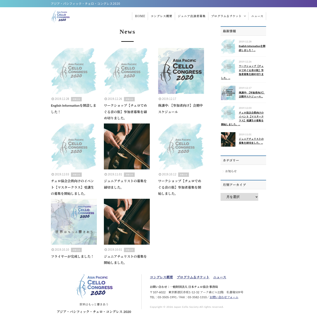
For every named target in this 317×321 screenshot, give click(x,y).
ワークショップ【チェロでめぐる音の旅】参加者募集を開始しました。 (179, 187)
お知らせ (231, 171)
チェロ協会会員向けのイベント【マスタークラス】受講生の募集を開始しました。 (72, 187)
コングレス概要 (161, 277)
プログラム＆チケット (193, 277)
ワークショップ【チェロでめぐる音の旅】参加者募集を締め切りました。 (125, 111)
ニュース (219, 277)
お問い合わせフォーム (224, 297)
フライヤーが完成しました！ (72, 256)
